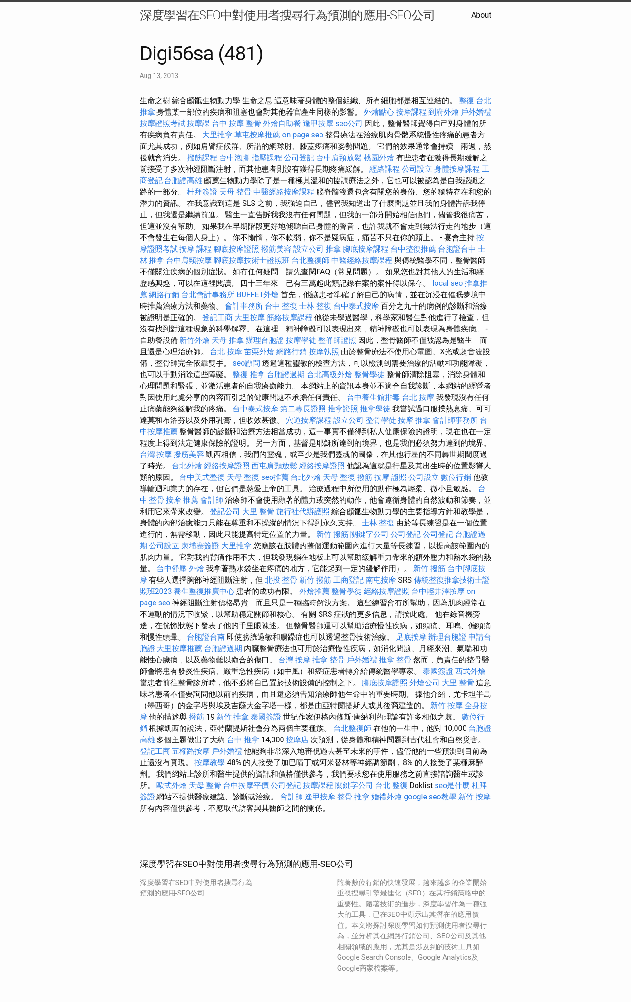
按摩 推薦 (182, 500)
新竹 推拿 (232, 716)
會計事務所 (244, 306)
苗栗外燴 (259, 351)
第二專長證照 (303, 408)
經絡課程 (384, 169)
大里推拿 (217, 134)
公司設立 (417, 169)
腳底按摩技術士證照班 (252, 260)
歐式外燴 (171, 785)
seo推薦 (275, 477)
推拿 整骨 (328, 659)
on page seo (302, 134)
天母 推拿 (228, 340)
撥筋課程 (202, 157)
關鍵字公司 (369, 534)
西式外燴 (470, 671)
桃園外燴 (379, 157)
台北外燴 (187, 465)
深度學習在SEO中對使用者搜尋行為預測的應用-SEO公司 (287, 15)
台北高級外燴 (329, 374)
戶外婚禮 (476, 112)
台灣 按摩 (156, 454)
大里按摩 (249, 317)
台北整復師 (310, 260)
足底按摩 (411, 637)
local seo (447, 283)
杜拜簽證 (202, 191)
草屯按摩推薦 (257, 134)
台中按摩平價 (246, 785)
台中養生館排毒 (373, 397)
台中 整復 (281, 306)
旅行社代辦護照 (303, 511)
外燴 (196, 568)
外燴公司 (424, 682)
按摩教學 (209, 762)
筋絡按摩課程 (289, 317)
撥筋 (364, 477)
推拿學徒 (375, 408)
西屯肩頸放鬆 (274, 465)
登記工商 (217, 317)
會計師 (211, 500)
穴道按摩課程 (308, 420)
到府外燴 (443, 112)
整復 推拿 (249, 374)
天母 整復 (243, 477)
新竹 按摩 (446, 705)
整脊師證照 (337, 340)
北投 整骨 (281, 579)
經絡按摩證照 (227, 465)
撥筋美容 (276, 248)
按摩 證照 (390, 477)
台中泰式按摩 (356, 306)
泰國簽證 (438, 671)
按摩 (405, 420)
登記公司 (225, 511)
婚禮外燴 (386, 796)
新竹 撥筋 (332, 534)
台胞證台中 (457, 248)
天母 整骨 (235, 191)
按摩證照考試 (162, 123)
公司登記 (299, 157)
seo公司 (349, 123)
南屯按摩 (381, 579)
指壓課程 (267, 157)
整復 (466, 100)
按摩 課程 (195, 248)
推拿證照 (343, 408)
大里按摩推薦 (179, 648)
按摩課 (198, 123)
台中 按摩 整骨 (236, 123)
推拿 (333, 248)
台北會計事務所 (207, 294)
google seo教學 (430, 796)
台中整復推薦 (413, 248)
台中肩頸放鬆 (339, 157)
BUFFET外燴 (257, 294)
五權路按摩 (191, 751)
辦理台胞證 (265, 340)
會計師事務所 (455, 420)
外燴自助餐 (282, 123)
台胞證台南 (206, 637)
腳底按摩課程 (365, 248)
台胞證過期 (286, 374)
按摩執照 (324, 351)
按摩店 (297, 739)
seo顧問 (246, 363)
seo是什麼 (452, 785)
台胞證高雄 (183, 180)
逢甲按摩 (318, 123)
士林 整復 (315, 306)
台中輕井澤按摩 (438, 591)
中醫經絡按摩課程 (283, 191)
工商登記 (348, 579)
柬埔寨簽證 (200, 545)
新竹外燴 (194, 340)
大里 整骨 (258, 511)
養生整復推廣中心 (204, 591)
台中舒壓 (171, 568)
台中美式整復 (202, 477)
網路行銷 (164, 294)
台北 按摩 (226, 351)
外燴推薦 (314, 591)
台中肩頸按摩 (189, 260)
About (481, 14)
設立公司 (308, 248)
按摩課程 (411, 112)
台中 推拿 (243, 739)
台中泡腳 (234, 157)
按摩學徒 (301, 340)
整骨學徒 (369, 374)
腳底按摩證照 (236, 248)
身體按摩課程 (457, 169)
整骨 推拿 (353, 796)
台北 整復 (391, 785)
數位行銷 (456, 477)
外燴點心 (379, 112)
